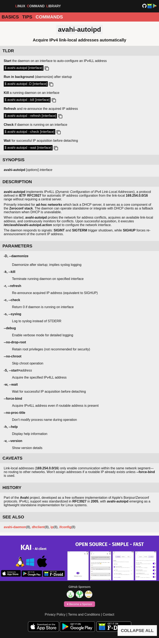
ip (52, 527)
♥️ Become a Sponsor (79, 604)
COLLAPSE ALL (137, 630)
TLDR (8, 50)
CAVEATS (12, 458)
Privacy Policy (55, 614)
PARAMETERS (17, 245)
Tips (27, 16)
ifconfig (65, 527)
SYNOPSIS (13, 159)
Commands (49, 16)
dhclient (38, 527)
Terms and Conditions (84, 614)
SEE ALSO (13, 517)
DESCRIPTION (17, 181)
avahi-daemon (15, 527)
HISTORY (11, 487)
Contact (108, 614)
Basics (10, 16)
